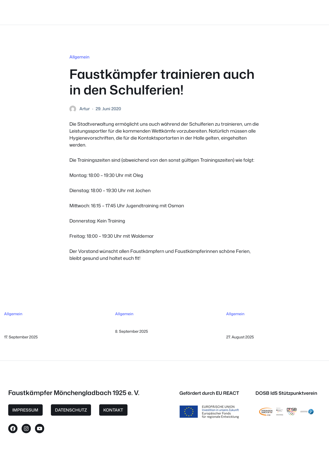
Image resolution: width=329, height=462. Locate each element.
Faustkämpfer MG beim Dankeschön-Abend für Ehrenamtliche (275, 324)
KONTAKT (113, 410)
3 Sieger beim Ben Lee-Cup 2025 (151, 322)
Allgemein (79, 57)
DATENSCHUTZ (71, 410)
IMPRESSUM (25, 410)
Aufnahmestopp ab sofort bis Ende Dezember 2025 (42, 324)
